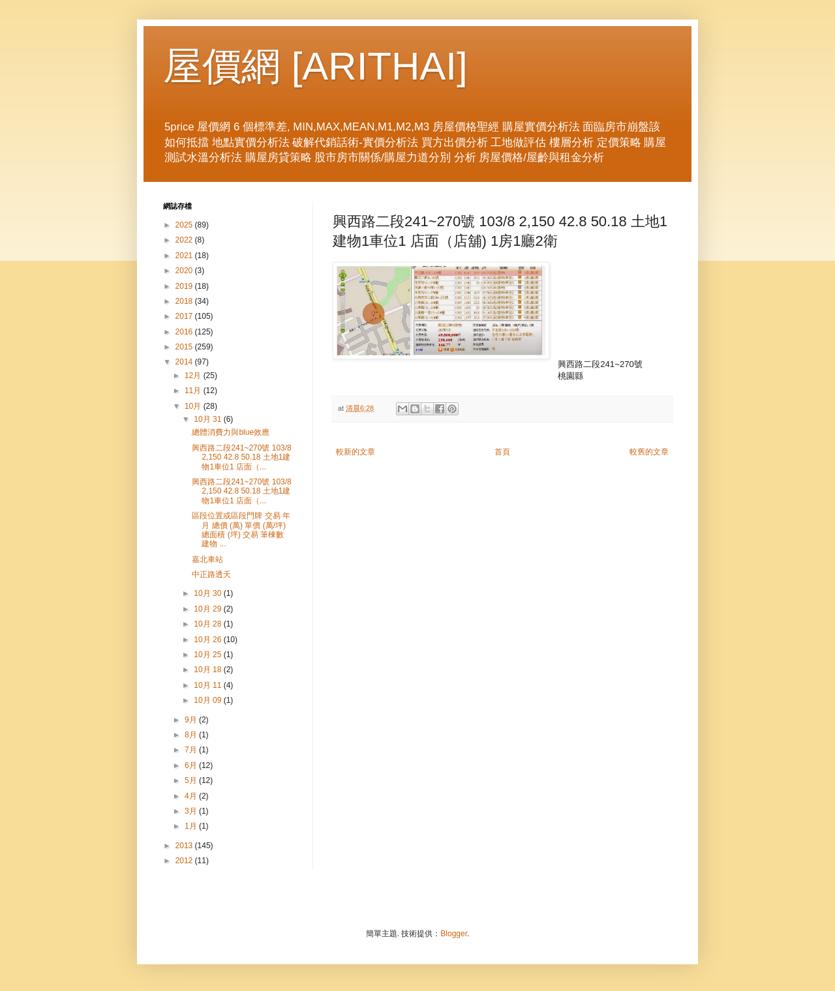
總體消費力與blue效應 (230, 432)
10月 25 (208, 654)
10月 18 (208, 669)
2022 (185, 239)
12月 (194, 375)
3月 (192, 811)
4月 (192, 796)
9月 (192, 719)
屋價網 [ (232, 66)
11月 (194, 390)
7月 (192, 749)
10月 (194, 406)
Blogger (453, 933)
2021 (185, 255)
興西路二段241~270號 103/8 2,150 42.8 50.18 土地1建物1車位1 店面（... (241, 457)
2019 (185, 286)
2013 (185, 845)
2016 (185, 331)
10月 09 (208, 700)
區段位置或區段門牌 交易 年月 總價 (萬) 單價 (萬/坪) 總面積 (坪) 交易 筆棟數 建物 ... (241, 529)
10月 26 (208, 639)
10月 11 (208, 685)
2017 (185, 316)
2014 (185, 361)
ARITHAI (379, 66)
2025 (185, 224)
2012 (185, 860)
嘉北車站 (207, 559)
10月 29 (208, 609)
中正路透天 (211, 574)
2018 (185, 301)
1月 (192, 826)
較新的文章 (355, 451)
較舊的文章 (649, 451)
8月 (192, 734)
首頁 (502, 451)
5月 (192, 780)
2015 (185, 346)
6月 (192, 765)
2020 (185, 270)
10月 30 (208, 593)
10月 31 (208, 419)
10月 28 (208, 624)
